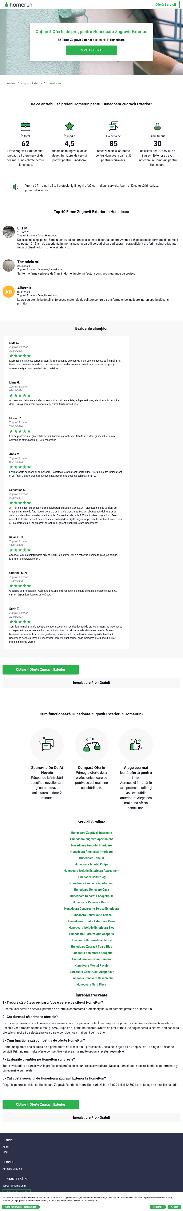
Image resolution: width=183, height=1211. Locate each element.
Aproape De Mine (12, 1168)
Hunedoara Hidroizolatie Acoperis (91, 934)
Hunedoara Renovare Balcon (91, 902)
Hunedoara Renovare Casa (91, 889)
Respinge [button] (158, 1207)
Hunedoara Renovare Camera (91, 959)
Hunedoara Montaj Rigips (91, 864)
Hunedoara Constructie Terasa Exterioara (91, 908)
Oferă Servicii (165, 5)
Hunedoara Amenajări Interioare (91, 851)
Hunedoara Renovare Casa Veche (91, 978)
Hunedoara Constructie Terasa (91, 915)
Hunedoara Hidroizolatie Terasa (91, 940)
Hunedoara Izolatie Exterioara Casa (91, 921)
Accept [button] (174, 1207)
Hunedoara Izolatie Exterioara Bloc (91, 927)
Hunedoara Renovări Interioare (91, 845)
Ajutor (6, 1146)
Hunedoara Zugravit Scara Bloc (91, 946)
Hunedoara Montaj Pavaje (92, 965)
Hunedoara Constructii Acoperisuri (92, 972)
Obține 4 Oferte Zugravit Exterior (40, 670)
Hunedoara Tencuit (91, 858)
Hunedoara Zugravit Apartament (91, 839)
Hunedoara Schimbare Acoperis (91, 953)
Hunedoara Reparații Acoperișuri (91, 896)
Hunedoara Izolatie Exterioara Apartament (91, 870)
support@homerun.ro (15, 1185)
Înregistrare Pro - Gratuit (91, 683)
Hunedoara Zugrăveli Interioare (91, 832)
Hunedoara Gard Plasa (91, 984)
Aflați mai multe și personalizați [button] (20, 1207)
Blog (5, 1152)
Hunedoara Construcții (92, 877)
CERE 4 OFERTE (91, 50)
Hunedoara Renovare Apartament (91, 883)
